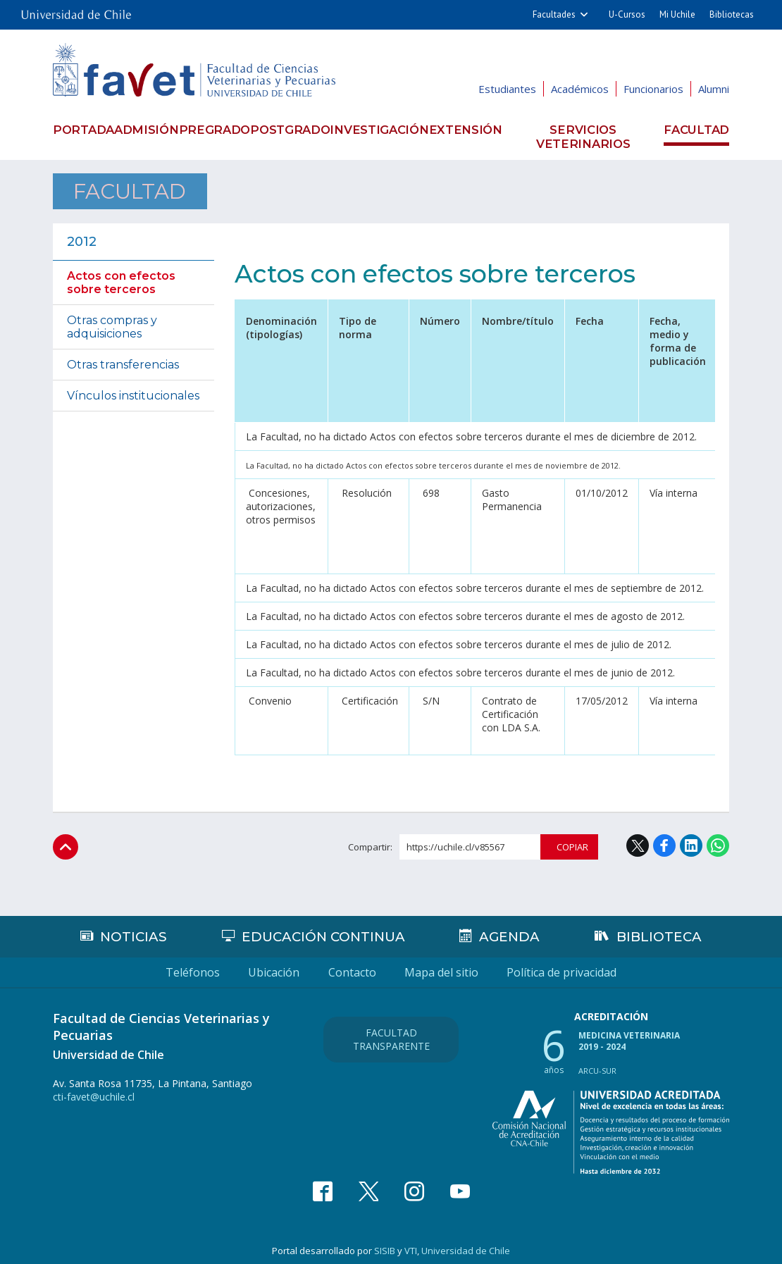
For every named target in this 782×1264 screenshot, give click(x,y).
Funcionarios (653, 89)
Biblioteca (660, 929)
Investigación (391, 129)
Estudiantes (507, 89)
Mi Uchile (677, 14)
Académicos (580, 89)
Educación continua (324, 929)
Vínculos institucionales (133, 388)
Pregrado (220, 129)
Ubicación (236, 965)
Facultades (554, 14)
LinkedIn (691, 837)
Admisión (147, 129)
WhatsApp (718, 838)
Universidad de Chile (465, 1243)
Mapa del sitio (479, 965)
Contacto (352, 965)
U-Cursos (627, 14)
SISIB (384, 1243)
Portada (80, 129)
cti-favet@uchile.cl (94, 1089)
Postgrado (299, 129)
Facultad (700, 129)
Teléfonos (117, 965)
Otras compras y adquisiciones (112, 319)
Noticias (133, 929)
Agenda (512, 929)
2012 (82, 234)
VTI (410, 1243)
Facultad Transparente (391, 1028)
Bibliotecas (731, 14)
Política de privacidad (638, 965)
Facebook (664, 838)
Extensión (476, 129)
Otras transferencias (123, 357)
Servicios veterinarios (589, 129)
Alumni (713, 89)
